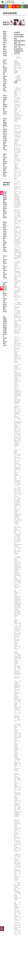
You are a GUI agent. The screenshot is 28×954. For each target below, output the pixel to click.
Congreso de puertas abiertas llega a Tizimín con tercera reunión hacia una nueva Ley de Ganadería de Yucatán (5, 133)
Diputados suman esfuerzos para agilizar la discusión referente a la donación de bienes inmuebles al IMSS (5, 204)
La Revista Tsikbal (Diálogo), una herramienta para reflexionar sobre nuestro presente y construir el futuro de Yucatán (5, 330)
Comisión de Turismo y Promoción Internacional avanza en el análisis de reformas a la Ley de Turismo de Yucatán (5, 75)
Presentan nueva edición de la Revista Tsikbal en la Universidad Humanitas (5, 104)
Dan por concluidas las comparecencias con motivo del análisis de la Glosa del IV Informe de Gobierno (5, 236)
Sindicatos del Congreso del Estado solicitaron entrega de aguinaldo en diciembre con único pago (5, 43)
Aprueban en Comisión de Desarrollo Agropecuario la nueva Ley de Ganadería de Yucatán (5, 166)
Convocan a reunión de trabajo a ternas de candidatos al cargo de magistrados (5, 267)
